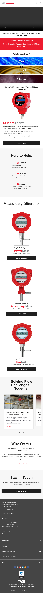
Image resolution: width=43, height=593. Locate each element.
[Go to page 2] (19, 432)
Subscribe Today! (21, 491)
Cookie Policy (9, 13)
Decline (34, 23)
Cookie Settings (20, 23)
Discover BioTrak (21, 369)
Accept (28, 23)
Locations (10, 513)
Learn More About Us (21, 464)
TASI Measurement (29, 584)
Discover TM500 (21, 258)
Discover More (21, 143)
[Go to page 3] (20, 432)
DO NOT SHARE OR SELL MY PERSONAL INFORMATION (21, 587)
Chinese (4, 534)
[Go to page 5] (23, 432)
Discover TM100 (21, 314)
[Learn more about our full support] (21, 164)
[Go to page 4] (22, 432)
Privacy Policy (20, 13)
